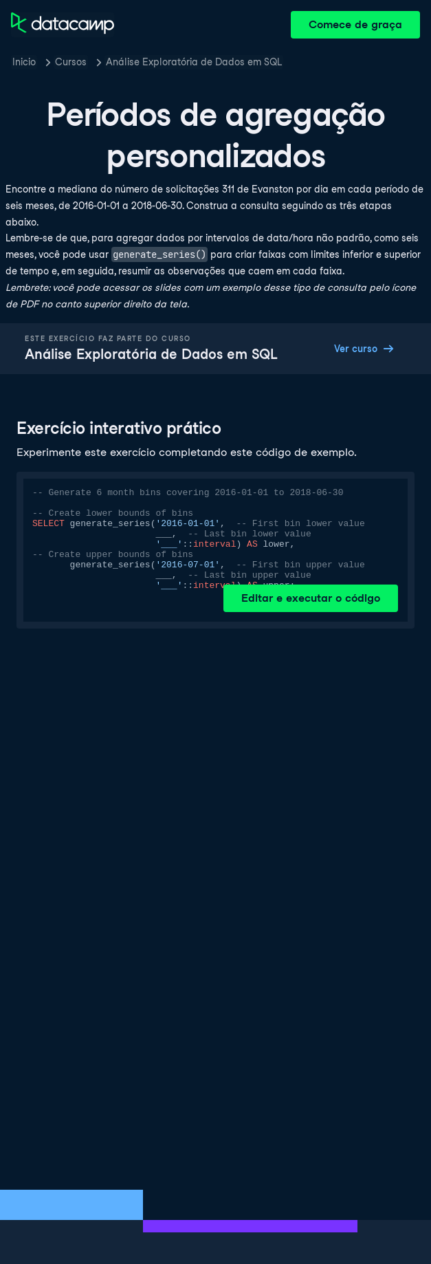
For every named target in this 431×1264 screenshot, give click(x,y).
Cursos (71, 61)
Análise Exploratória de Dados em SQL (194, 61)
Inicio (24, 61)
